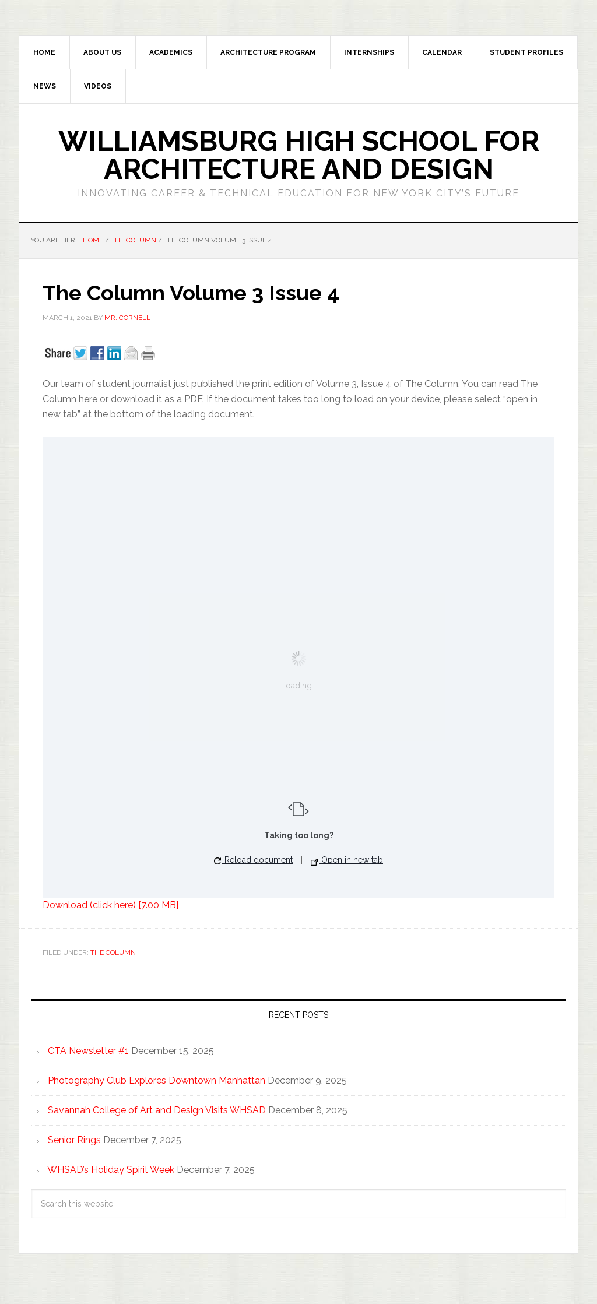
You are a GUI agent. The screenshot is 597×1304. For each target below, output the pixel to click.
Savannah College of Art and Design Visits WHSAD (157, 1110)
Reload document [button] (253, 859)
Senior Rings (74, 1139)
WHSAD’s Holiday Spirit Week (110, 1169)
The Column (113, 952)
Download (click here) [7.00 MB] (110, 905)
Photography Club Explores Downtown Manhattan (156, 1080)
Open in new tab (347, 860)
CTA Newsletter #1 (88, 1050)
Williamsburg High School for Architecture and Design (298, 155)
